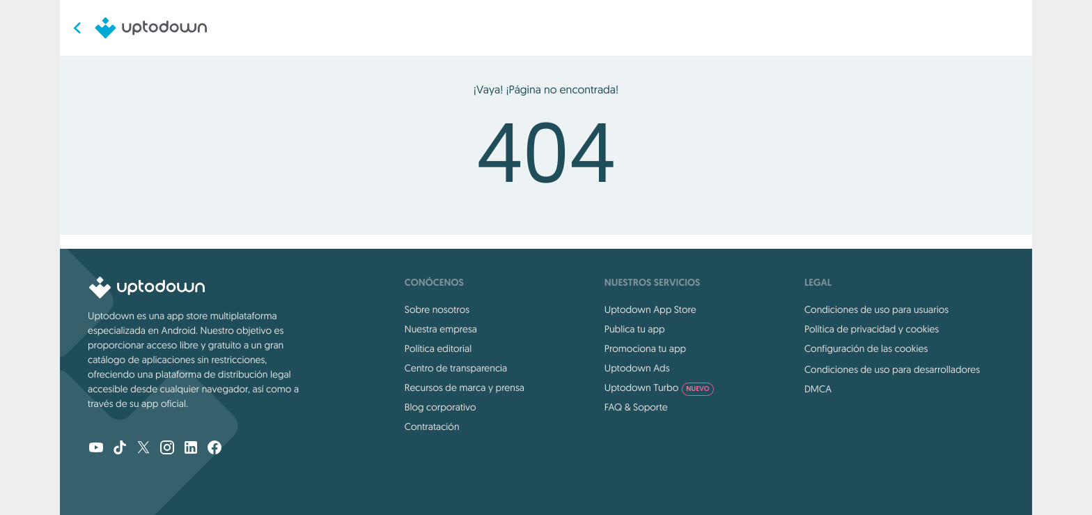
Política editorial (438, 348)
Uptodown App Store (650, 309)
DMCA (818, 389)
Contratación (432, 426)
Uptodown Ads (637, 368)
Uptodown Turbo (659, 387)
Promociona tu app (645, 348)
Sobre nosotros (437, 309)
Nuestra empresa (441, 329)
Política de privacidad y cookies (871, 329)
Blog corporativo (440, 407)
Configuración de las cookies (866, 348)
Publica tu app (634, 329)
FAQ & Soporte (636, 407)
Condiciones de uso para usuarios (876, 309)
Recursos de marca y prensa (464, 387)
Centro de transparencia (456, 368)
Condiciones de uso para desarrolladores (892, 369)
